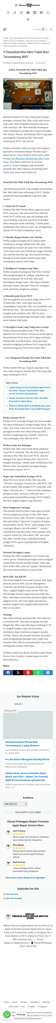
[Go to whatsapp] (7, 1014)
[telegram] (48, 672)
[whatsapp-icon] (48, 13)
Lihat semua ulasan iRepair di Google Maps (25, 878)
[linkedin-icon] (35, 13)
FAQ (23, 1006)
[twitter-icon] (8, 13)
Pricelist (31, 1006)
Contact (23, 1002)
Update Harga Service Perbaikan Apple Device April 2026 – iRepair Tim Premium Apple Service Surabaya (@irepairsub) (26, 777)
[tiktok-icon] (15, 13)
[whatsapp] (38, 672)
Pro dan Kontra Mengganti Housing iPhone (27, 759)
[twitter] (18, 672)
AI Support (42, 1006)
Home (6, 1002)
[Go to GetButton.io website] (7, 1020)
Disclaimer (35, 1002)
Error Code (13, 1006)
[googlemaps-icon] (28, 20)
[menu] (6, 29)
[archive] (15, 804)
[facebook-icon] (41, 13)
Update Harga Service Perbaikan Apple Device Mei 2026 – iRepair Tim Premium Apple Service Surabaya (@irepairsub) (29, 390)
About (14, 1002)
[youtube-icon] (28, 13)
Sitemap (46, 1002)
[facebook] (8, 672)
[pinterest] (28, 672)
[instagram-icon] (21, 13)
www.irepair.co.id (37, 108)
